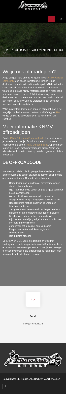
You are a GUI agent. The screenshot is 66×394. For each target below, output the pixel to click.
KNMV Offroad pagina (37, 144)
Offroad (21, 49)
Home (6, 49)
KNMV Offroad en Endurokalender (27, 138)
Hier (58, 112)
